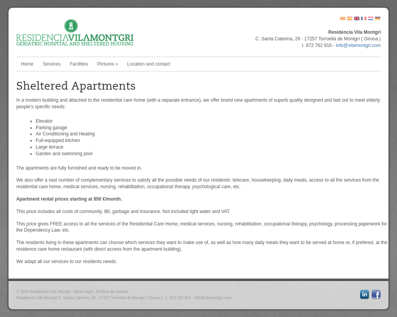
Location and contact (148, 64)
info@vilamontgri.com (358, 45)
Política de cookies (112, 291)
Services (51, 64)
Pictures (107, 64)
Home (27, 64)
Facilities (79, 64)
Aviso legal (83, 291)
